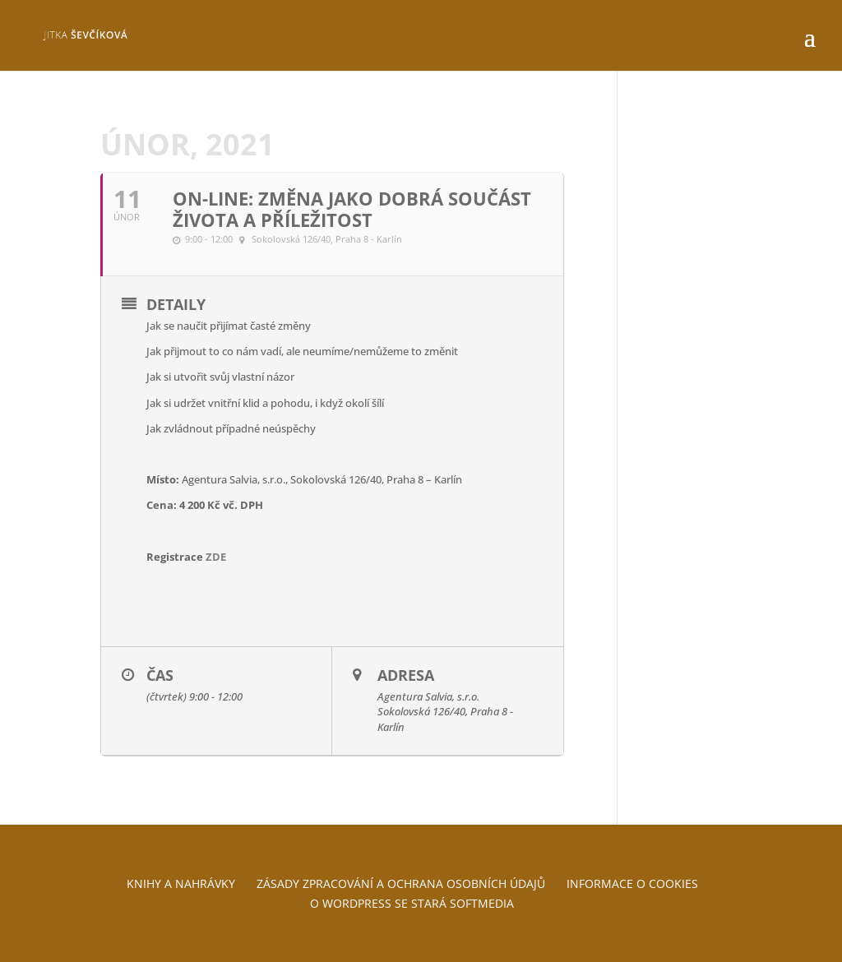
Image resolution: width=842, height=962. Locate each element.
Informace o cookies (632, 883)
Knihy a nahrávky (181, 883)
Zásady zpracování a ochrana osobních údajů (401, 883)
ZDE (216, 556)
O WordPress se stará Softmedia (412, 903)
